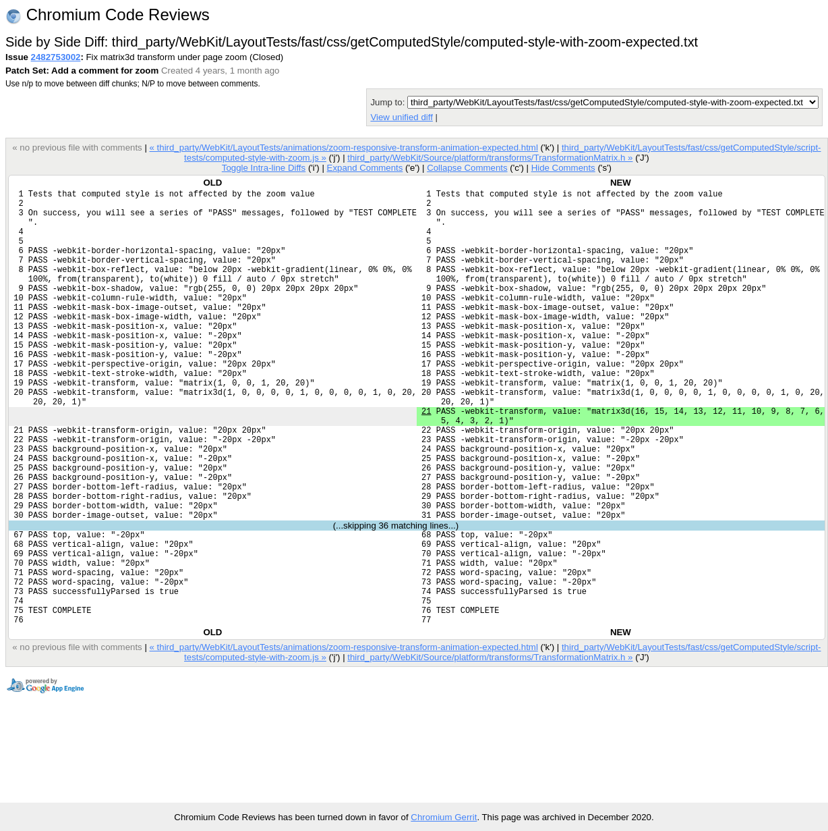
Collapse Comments (467, 168)
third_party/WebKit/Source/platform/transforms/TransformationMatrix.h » (489, 158)
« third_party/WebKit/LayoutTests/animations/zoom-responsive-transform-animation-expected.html (343, 147)
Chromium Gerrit (444, 817)
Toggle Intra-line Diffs (263, 168)
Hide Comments (563, 168)
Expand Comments (364, 168)
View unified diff (401, 117)
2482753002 (56, 57)
